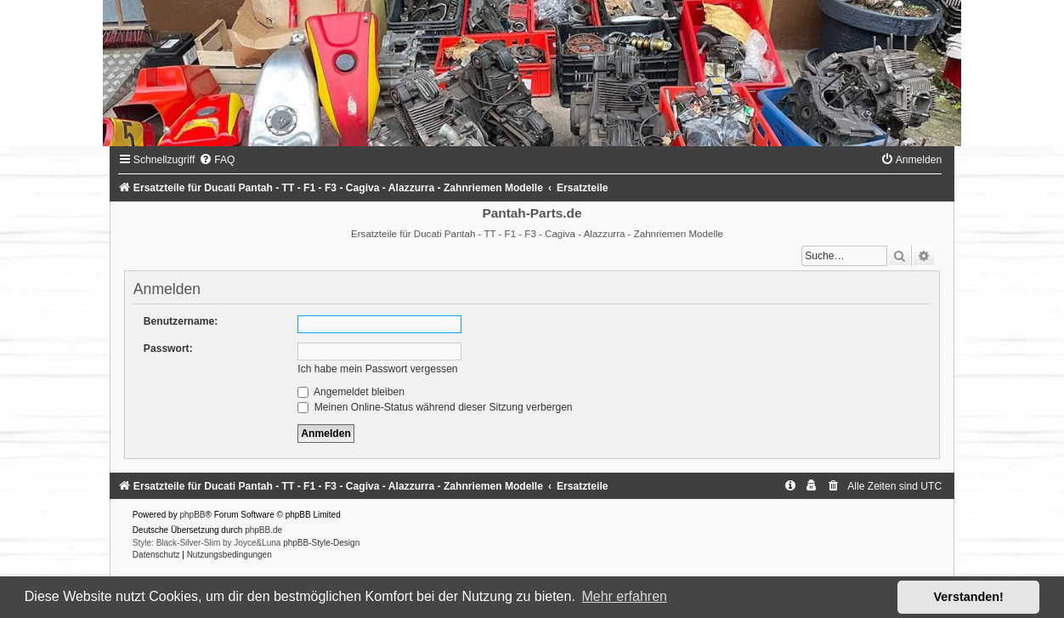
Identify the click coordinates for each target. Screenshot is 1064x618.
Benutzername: (181, 321)
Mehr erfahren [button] (624, 596)
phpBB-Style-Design (321, 542)
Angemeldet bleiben (351, 392)
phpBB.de (263, 530)
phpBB (192, 514)
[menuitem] (217, 160)
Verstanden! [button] (969, 597)
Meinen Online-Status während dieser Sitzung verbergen (434, 407)
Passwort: (168, 348)
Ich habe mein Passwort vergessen (377, 369)
